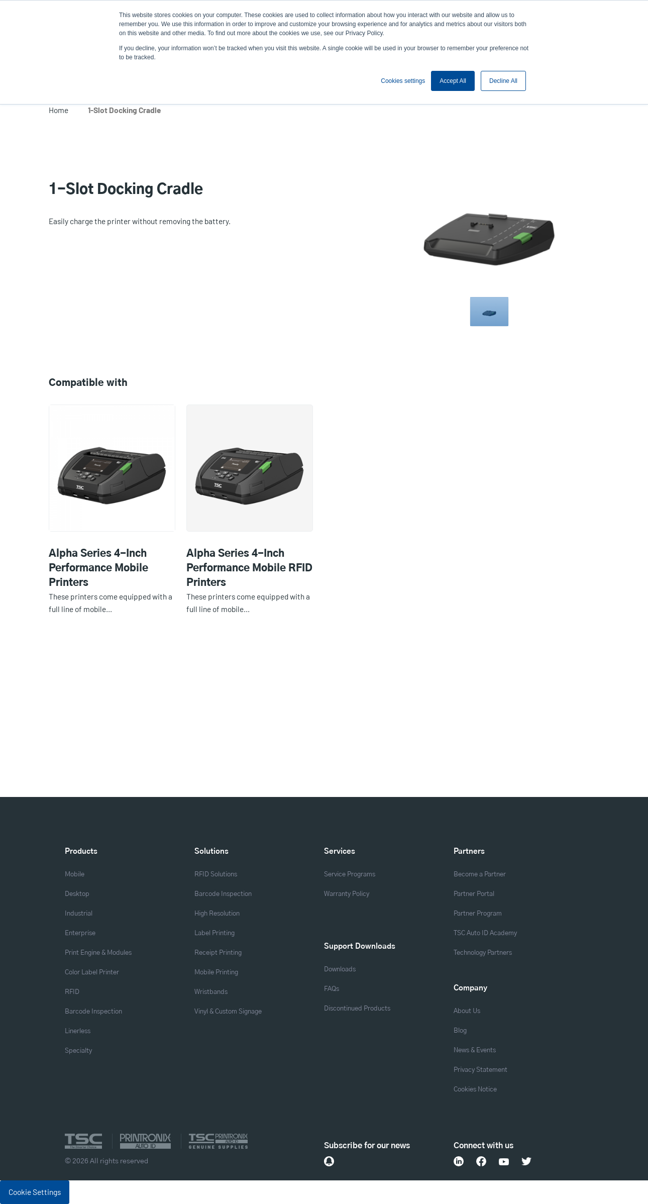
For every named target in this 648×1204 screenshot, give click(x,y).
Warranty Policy (346, 894)
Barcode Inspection (93, 1012)
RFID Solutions (215, 874)
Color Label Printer (92, 972)
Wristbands (211, 992)
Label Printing (214, 933)
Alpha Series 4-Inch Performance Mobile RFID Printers (249, 568)
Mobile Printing (216, 972)
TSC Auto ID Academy (485, 933)
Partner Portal (474, 894)
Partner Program (478, 914)
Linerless (77, 1031)
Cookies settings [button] (403, 80)
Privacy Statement (480, 1070)
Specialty (78, 1051)
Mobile (74, 874)
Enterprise (80, 933)
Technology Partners (483, 953)
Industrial (78, 914)
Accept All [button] (453, 80)
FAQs (331, 989)
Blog (460, 1031)
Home (58, 110)
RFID (72, 992)
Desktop (77, 894)
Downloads (340, 969)
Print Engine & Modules (98, 953)
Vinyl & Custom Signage (228, 1012)
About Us (467, 1011)
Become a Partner (480, 874)
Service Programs (349, 874)
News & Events (475, 1050)
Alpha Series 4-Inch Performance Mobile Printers (98, 568)
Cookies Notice (475, 1089)
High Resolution (217, 914)
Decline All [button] (503, 80)
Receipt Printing (218, 953)
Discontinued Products (357, 1009)
